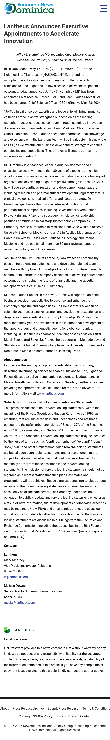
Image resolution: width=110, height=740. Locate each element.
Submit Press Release (63, 708)
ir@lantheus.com (16, 577)
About (4, 708)
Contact (85, 716)
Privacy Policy (66, 716)
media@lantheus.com (19, 602)
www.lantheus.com (50, 393)
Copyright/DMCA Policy (35, 716)
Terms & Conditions (96, 708)
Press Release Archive (28, 708)
